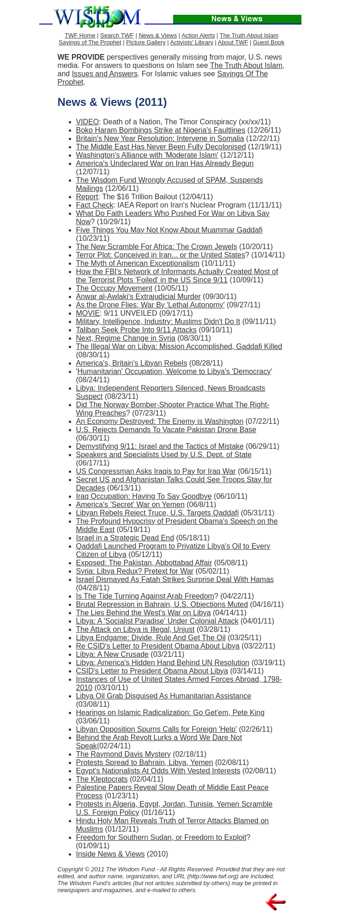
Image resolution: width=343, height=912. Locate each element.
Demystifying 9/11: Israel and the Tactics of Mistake (160, 446)
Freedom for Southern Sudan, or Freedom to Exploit (161, 837)
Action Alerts (198, 35)
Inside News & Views (110, 854)
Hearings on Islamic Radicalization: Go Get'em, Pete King (170, 712)
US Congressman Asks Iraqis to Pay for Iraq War (156, 471)
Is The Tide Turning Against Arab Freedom (145, 596)
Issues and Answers (105, 74)
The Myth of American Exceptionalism (138, 263)
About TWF (233, 42)
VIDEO (87, 122)
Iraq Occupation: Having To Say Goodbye (144, 496)
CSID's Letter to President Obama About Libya (152, 671)
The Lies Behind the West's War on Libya (143, 613)
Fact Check (95, 205)
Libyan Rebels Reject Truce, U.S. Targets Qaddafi (157, 513)
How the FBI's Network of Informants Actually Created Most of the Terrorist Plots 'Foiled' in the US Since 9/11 (177, 276)
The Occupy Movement (114, 288)
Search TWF (117, 35)
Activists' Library (191, 42)
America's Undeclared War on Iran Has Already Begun (165, 163)
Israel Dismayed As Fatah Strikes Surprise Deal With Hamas (175, 579)
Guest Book (268, 42)
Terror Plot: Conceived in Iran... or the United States (160, 255)
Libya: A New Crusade (112, 654)
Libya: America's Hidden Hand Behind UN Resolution (163, 663)
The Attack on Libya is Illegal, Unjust (135, 629)
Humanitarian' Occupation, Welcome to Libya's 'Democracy (174, 371)
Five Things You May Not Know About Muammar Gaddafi (169, 230)
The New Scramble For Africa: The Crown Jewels (156, 247)
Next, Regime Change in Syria (125, 338)
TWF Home (80, 35)
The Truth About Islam (249, 35)
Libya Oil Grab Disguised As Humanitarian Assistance (164, 696)
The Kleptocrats (102, 779)
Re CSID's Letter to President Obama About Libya (158, 646)
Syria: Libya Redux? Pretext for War (135, 571)
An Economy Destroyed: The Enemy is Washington (160, 421)
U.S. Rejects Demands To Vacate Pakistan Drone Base (166, 430)
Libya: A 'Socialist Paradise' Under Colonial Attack (157, 621)
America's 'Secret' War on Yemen (130, 504)
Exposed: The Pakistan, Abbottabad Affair (144, 563)
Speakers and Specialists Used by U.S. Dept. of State (164, 455)
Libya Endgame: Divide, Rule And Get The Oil (151, 638)
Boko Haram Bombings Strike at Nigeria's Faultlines (161, 130)
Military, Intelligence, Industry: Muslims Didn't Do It (158, 321)
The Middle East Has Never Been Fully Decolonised (161, 147)
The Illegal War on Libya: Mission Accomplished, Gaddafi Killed (179, 346)
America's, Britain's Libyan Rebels (131, 363)
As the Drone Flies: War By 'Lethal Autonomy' (150, 305)
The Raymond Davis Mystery (123, 754)
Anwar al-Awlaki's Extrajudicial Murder (138, 296)
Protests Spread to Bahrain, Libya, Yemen (144, 762)
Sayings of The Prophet (90, 42)
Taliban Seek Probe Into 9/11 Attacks (136, 330)
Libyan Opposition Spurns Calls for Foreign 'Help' (156, 729)
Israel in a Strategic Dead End (125, 538)
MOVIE (88, 313)
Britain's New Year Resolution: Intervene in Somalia (160, 138)
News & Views (157, 35)
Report (87, 197)
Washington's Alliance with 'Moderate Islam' (147, 155)
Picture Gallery (145, 42)
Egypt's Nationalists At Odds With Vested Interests (158, 771)
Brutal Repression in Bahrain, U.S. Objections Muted (162, 604)
